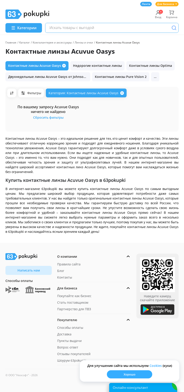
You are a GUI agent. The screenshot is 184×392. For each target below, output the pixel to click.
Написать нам (28, 270)
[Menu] (23, 28)
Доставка (64, 334)
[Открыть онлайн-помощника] (143, 387)
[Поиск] (174, 28)
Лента (146, 4)
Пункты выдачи (69, 341)
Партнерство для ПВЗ (74, 309)
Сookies (156, 365)
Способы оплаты (70, 327)
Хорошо (129, 374)
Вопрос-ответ (67, 347)
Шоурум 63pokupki (71, 360)
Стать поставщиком (72, 302)
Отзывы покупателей (74, 354)
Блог (60, 271)
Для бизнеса (167, 4)
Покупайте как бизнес (74, 296)
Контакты (64, 277)
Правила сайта (69, 264)
